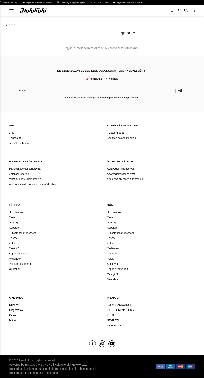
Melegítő (14, 248)
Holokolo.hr (34, 372)
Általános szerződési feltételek (125, 179)
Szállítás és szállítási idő (121, 137)
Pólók (110, 258)
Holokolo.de (16, 372)
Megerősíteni (180, 90)
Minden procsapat (117, 325)
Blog (11, 132)
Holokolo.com (85, 368)
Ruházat (14, 304)
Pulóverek (113, 253)
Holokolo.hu (33, 368)
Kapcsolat (15, 137)
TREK (110, 315)
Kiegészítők (16, 310)
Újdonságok (16, 212)
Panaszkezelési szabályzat (25, 168)
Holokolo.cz (79, 364)
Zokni (12, 243)
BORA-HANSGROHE (120, 304)
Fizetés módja (115, 132)
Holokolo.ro (50, 368)
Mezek (13, 217)
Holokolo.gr (50, 372)
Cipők (12, 315)
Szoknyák (113, 263)
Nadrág (13, 222)
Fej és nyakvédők (19, 253)
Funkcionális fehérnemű (23, 232)
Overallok (14, 269)
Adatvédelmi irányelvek (121, 168)
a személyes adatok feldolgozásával (119, 97)
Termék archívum (19, 143)
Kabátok (14, 227)
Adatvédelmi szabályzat (121, 173)
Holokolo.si (67, 368)
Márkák (13, 320)
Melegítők (113, 274)
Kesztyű (14, 238)
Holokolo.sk (62, 364)
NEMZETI (113, 320)
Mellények (15, 258)
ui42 (49, 364)
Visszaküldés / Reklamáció (25, 179)
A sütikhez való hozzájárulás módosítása (33, 184)
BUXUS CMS (33, 364)
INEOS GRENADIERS (120, 310)
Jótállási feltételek (19, 173)
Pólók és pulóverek (20, 263)
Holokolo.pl (16, 368)
